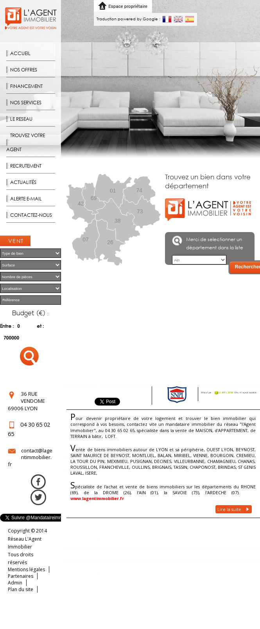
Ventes (16, 242)
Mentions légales (26, 569)
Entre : (7, 326)
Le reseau (21, 119)
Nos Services (25, 102)
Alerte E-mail (26, 199)
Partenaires (20, 576)
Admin (15, 582)
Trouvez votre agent (25, 142)
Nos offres (23, 70)
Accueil (20, 53)
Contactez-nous (31, 215)
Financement (26, 86)
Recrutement (25, 166)
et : (40, 326)
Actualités (23, 182)
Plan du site (20, 589)
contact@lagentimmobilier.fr (30, 457)
